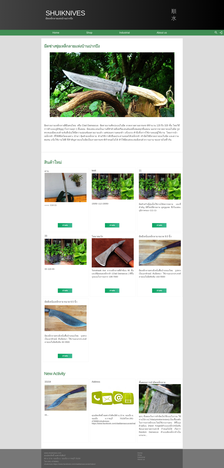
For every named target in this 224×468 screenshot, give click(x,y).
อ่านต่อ (65, 225)
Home (55, 32)
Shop (89, 32)
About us (162, 32)
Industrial (124, 32)
